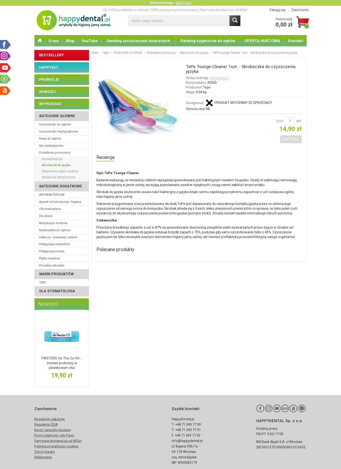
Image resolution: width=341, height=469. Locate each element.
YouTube (89, 40)
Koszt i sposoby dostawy (52, 430)
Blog (70, 40)
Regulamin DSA (46, 424)
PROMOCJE (49, 79)
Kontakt (295, 40)
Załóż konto (300, 10)
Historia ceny (197, 109)
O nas (54, 40)
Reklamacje (43, 457)
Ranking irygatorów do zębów (207, 40)
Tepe (207, 87)
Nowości (48, 304)
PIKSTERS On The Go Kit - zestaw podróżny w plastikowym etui (61, 363)
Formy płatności (46, 435)
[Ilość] (290, 120)
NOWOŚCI (47, 92)
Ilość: (280, 121)
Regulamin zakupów (49, 419)
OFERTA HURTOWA (262, 40)
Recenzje (105, 157)
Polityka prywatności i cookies (56, 446)
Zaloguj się (277, 10)
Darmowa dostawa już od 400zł (57, 441)
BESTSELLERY (51, 55)
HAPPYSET (48, 67)
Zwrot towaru (44, 452)
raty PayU (67, 435)
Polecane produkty (115, 249)
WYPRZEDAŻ (50, 104)
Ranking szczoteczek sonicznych (138, 40)
